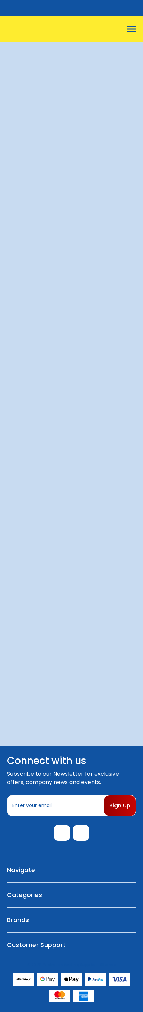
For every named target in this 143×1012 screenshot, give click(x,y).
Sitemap (108, 965)
